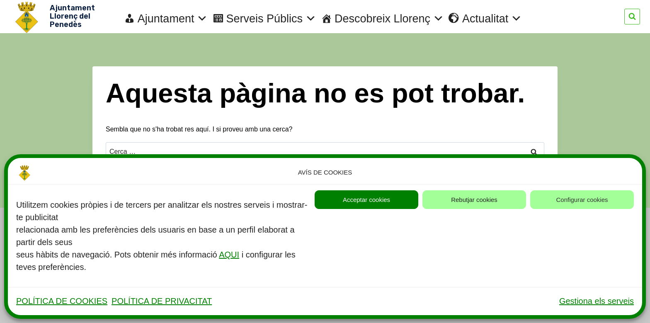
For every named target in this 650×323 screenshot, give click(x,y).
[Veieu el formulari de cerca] (632, 16)
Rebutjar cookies (474, 199)
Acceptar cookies (366, 199)
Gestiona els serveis (596, 301)
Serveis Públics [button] (271, 18)
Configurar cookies (582, 199)
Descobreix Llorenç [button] (389, 18)
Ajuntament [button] (173, 18)
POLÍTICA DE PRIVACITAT (162, 301)
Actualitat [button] (492, 18)
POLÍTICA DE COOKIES (61, 301)
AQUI (229, 254)
